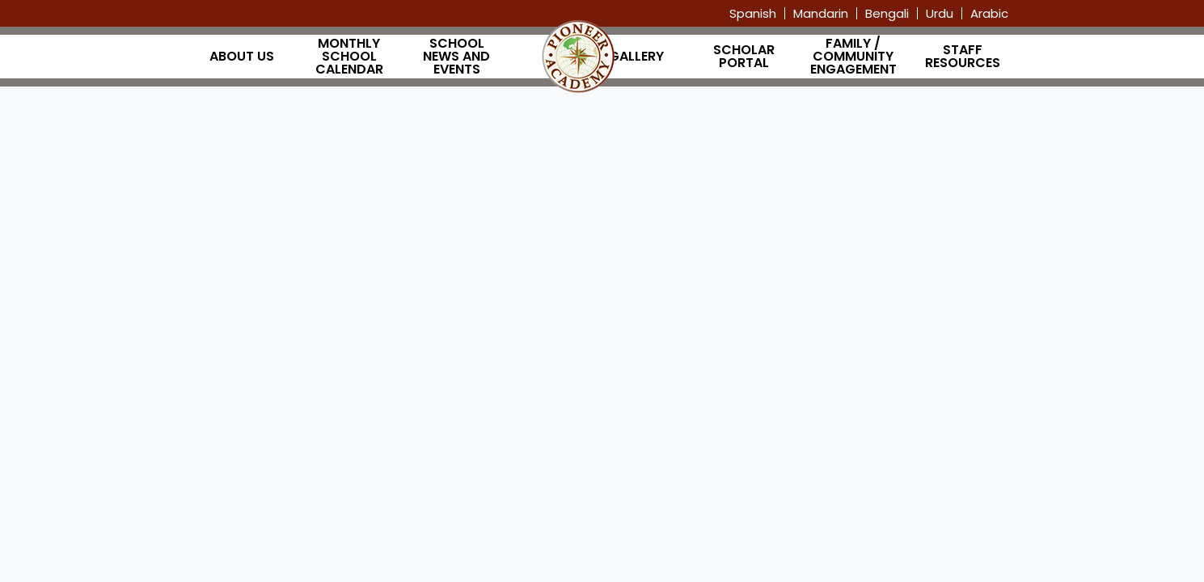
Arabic (989, 13)
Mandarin (820, 13)
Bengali (887, 13)
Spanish (752, 13)
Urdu (939, 13)
